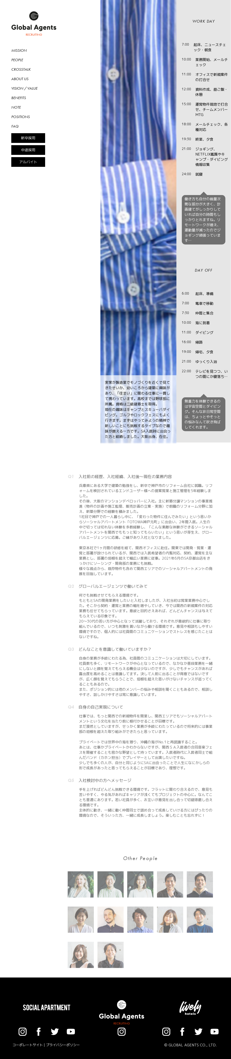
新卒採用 (28, 137)
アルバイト (28, 161)
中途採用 (28, 149)
